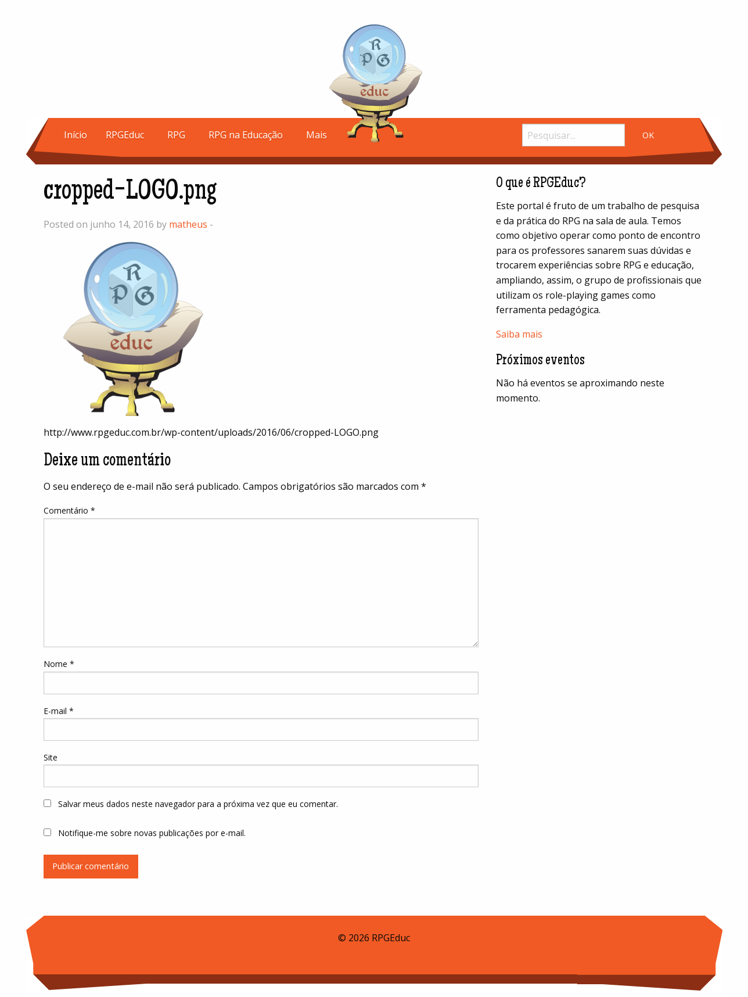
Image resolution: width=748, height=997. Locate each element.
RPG (176, 134)
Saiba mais (519, 334)
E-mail (59, 710)
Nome (59, 663)
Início (75, 134)
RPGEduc (125, 134)
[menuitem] (75, 135)
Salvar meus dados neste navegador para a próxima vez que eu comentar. (198, 803)
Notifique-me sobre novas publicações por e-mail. (152, 832)
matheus (188, 224)
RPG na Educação (245, 134)
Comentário (69, 510)
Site (50, 757)
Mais (316, 134)
